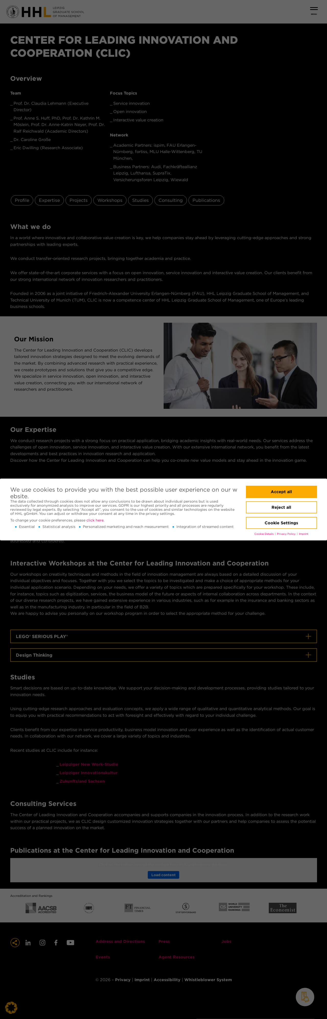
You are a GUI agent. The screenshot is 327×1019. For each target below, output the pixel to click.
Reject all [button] (281, 507)
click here (95, 520)
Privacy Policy (286, 534)
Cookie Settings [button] (281, 522)
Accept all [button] (281, 491)
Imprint (303, 534)
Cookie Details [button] (264, 534)
